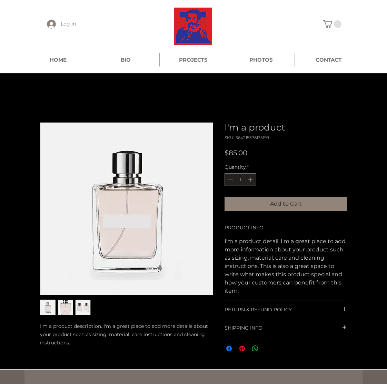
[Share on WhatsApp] (255, 348)
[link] (332, 24)
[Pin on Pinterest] (242, 348)
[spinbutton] (240, 180)
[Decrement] (230, 180)
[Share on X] (268, 348)
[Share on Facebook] (229, 348)
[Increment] (251, 180)
